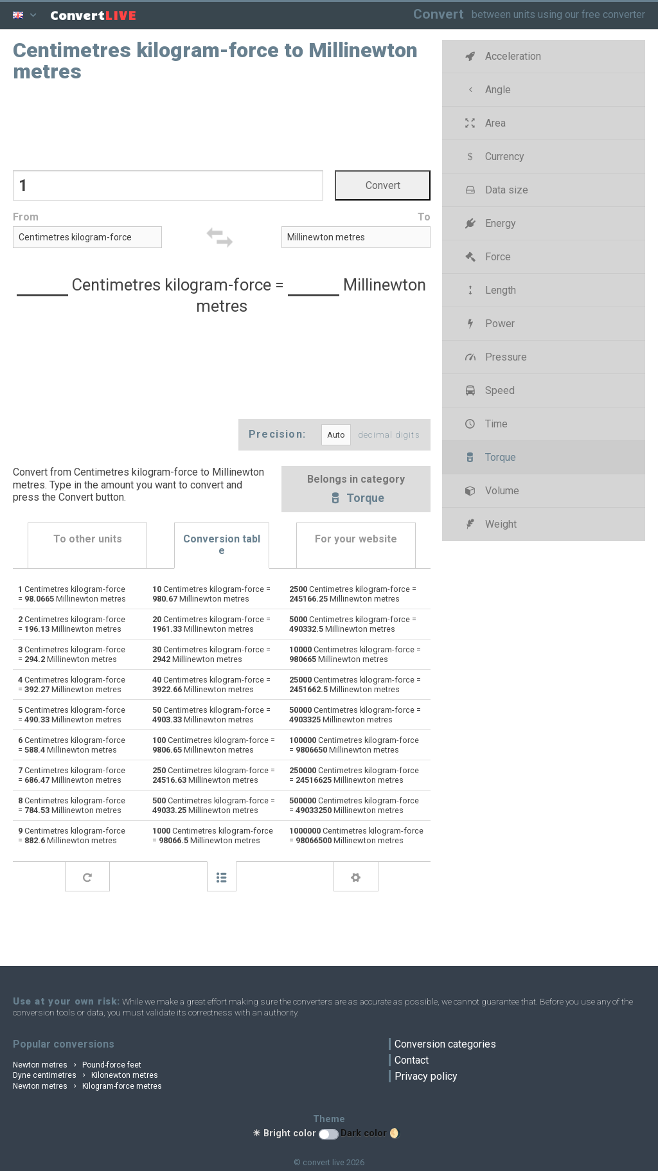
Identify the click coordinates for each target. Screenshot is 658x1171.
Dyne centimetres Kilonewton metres (85, 1075)
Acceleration (501, 56)
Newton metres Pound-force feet (77, 1064)
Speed (488, 390)
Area (484, 123)
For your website (356, 539)
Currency (493, 156)
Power (488, 323)
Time (485, 424)
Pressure (494, 357)
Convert (438, 14)
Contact (412, 1060)
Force (486, 257)
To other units (87, 539)
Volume (491, 491)
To (424, 217)
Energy (489, 223)
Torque (356, 499)
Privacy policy (426, 1076)
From (26, 217)
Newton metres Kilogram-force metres (87, 1086)
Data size (495, 190)
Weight (489, 524)
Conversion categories (445, 1044)
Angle (486, 90)
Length (489, 290)
